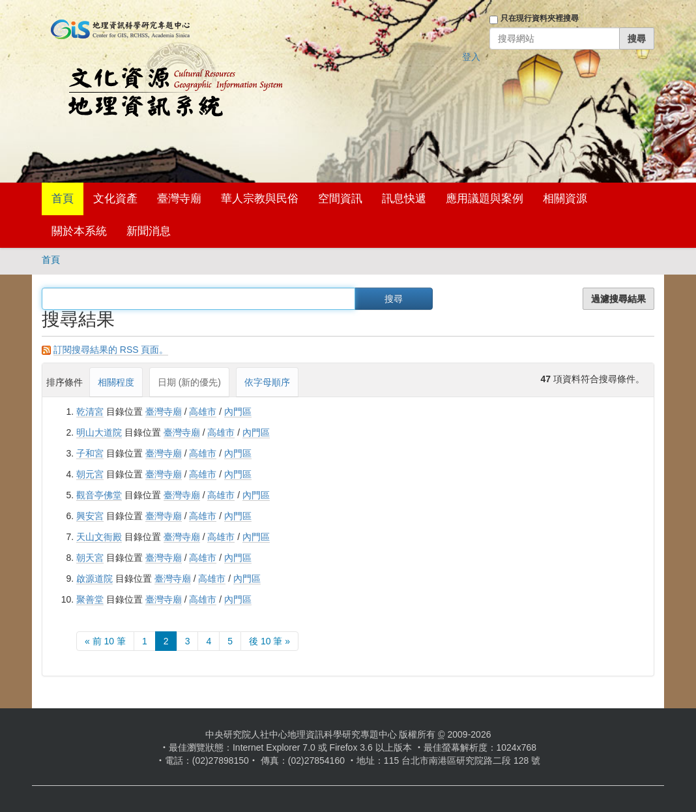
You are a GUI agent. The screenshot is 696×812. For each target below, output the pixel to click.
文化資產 (115, 198)
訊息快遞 (404, 198)
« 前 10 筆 (105, 641)
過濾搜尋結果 (618, 298)
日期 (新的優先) (189, 382)
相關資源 (565, 198)
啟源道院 (94, 578)
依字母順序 (267, 382)
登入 (471, 57)
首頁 (62, 198)
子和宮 (90, 453)
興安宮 (90, 516)
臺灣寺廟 (179, 198)
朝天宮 (90, 557)
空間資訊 (340, 198)
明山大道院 (99, 432)
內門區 (238, 411)
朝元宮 (90, 474)
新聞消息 (148, 231)
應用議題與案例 (484, 198)
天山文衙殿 (99, 537)
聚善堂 (90, 599)
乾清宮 (90, 411)
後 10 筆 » (269, 641)
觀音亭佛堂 (99, 495)
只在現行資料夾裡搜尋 (539, 18)
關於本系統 (79, 231)
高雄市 (202, 411)
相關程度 (116, 382)
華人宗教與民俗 (259, 198)
